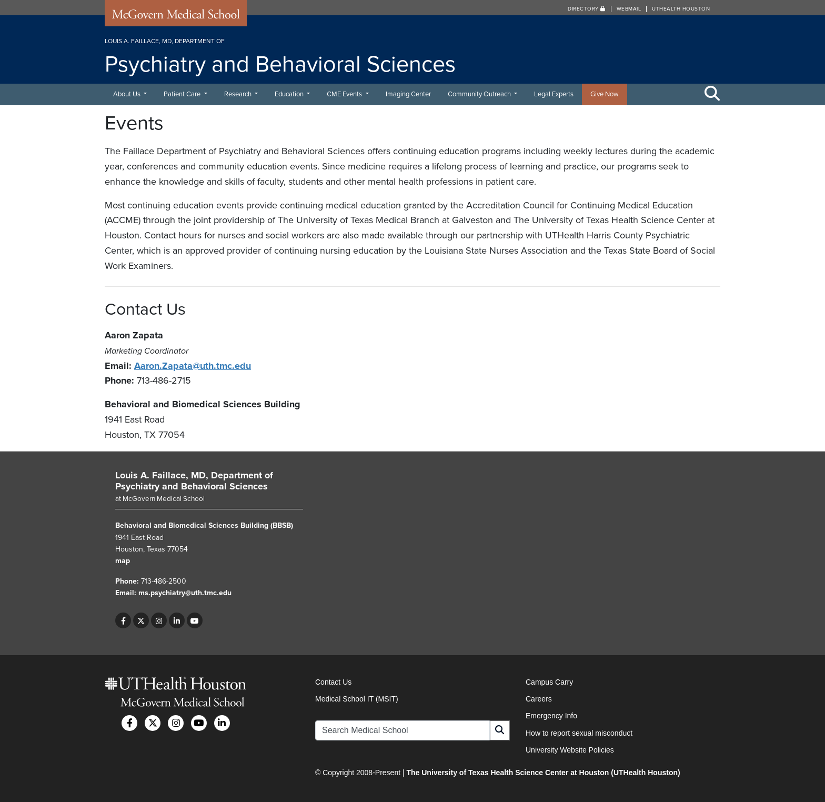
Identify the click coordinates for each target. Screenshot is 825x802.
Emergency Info (551, 715)
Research (238, 94)
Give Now (604, 94)
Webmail (629, 9)
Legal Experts (554, 94)
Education (290, 94)
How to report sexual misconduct (579, 733)
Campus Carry (549, 682)
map (122, 560)
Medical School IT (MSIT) (356, 699)
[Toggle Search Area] (712, 94)
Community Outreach (480, 94)
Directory (587, 9)
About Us (127, 94)
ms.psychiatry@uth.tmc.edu (185, 592)
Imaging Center (408, 94)
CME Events (345, 94)
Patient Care (183, 94)
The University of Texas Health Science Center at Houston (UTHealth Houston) (543, 772)
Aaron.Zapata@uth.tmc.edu (192, 366)
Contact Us (333, 682)
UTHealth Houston (681, 9)
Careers (539, 699)
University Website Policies (570, 750)
